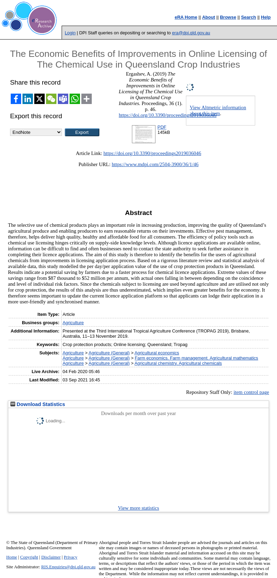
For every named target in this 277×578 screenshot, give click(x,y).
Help (266, 17)
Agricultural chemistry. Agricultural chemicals (178, 363)
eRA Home (186, 17)
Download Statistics (37, 404)
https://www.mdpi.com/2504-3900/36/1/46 (155, 164)
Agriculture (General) (109, 352)
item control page (251, 392)
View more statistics (138, 508)
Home (11, 557)
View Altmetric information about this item (218, 110)
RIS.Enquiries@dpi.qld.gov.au (68, 566)
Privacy (70, 557)
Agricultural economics (157, 352)
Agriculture (73, 322)
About (208, 17)
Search (248, 17)
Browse (228, 17)
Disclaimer (51, 557)
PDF (162, 127)
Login (70, 32)
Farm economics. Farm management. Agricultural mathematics (196, 358)
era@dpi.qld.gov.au (191, 32)
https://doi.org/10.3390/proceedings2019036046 (167, 115)
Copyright (29, 557)
